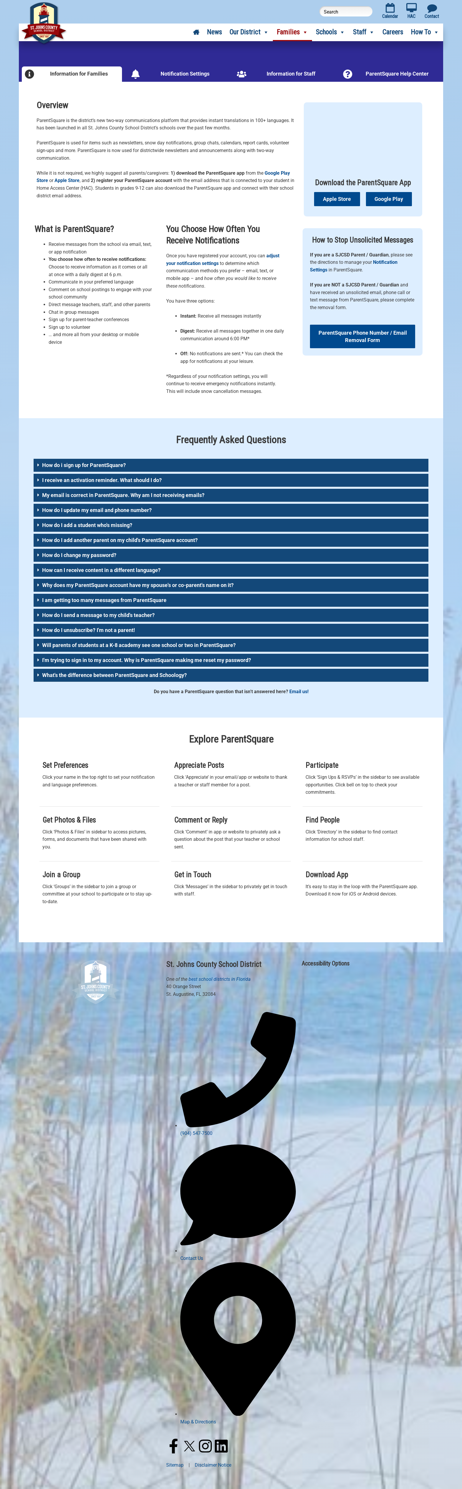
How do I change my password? (79, 555)
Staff (364, 32)
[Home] (196, 32)
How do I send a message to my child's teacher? (98, 615)
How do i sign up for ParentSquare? (84, 465)
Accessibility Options (325, 963)
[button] (231, 465)
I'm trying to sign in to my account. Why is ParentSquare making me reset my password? (146, 660)
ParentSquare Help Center (397, 74)
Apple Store (67, 180)
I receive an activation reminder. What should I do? (102, 480)
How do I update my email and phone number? (97, 510)
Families (292, 32)
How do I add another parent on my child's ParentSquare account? (120, 540)
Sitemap (175, 1465)
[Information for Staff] (241, 74)
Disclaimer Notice (213, 1465)
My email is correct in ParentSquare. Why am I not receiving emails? (123, 495)
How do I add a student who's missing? (87, 525)
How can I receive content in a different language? (101, 570)
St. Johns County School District (213, 964)
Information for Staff (291, 74)
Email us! (298, 691)
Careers (392, 32)
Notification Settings (185, 74)
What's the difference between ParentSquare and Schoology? (114, 675)
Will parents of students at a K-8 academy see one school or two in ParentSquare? (139, 645)
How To (425, 32)
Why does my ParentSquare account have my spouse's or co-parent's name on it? (138, 585)
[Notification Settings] (135, 74)
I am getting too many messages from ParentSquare (104, 600)
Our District (249, 32)
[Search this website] (345, 11)
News (214, 32)
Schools (330, 32)
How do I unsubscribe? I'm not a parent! (88, 630)
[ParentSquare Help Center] (347, 74)
